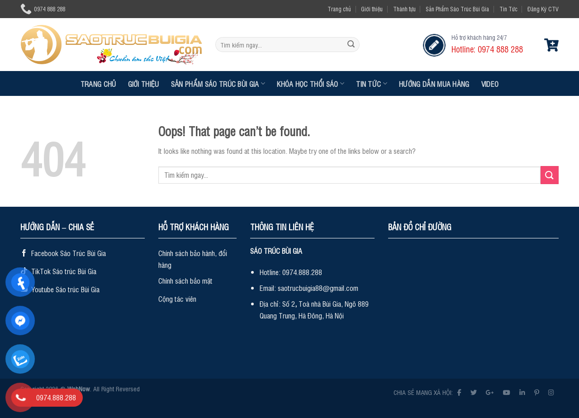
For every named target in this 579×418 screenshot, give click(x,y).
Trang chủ (339, 9)
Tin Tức (508, 9)
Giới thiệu (372, 9)
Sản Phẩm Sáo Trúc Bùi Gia (457, 9)
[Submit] (351, 44)
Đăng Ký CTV (543, 9)
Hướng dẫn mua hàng (434, 84)
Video (490, 84)
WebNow (78, 388)
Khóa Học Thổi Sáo (310, 84)
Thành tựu (404, 9)
